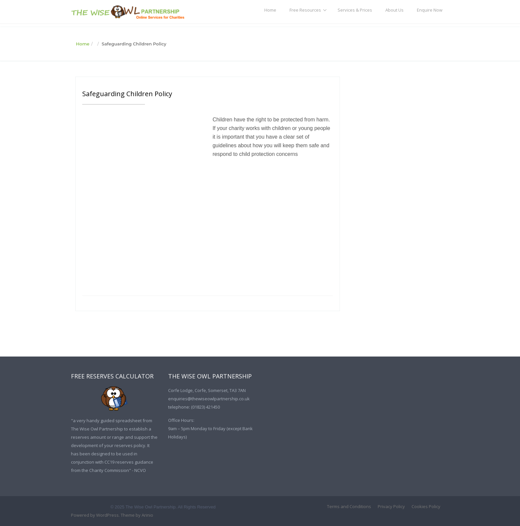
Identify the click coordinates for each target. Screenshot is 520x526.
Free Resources (305, 10)
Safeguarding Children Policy (127, 93)
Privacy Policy (391, 506)
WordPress (107, 515)
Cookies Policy (426, 506)
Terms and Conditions (349, 506)
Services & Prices (355, 10)
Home (270, 10)
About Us (394, 10)
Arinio (147, 515)
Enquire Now (429, 10)
